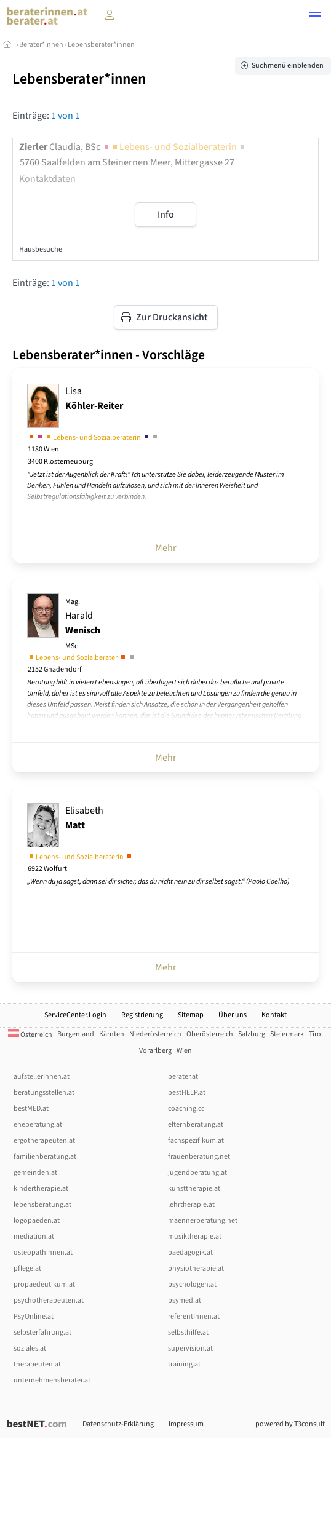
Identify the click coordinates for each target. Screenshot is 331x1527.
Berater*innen (41, 44)
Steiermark (287, 1034)
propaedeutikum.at (44, 1284)
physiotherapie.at (196, 1268)
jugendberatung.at (197, 1172)
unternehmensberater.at (52, 1380)
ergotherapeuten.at (44, 1140)
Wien (184, 1050)
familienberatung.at (45, 1156)
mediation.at (34, 1236)
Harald (82, 624)
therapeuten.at (37, 1364)
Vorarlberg (155, 1050)
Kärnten (111, 1034)
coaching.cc (186, 1108)
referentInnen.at (194, 1316)
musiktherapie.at (194, 1236)
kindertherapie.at (41, 1188)
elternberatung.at (195, 1124)
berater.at (183, 1076)
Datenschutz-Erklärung (118, 1424)
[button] (315, 16)
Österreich (30, 1034)
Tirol (316, 1034)
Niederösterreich (155, 1034)
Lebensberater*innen (101, 44)
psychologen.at (192, 1284)
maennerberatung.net (202, 1220)
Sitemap (191, 1015)
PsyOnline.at (34, 1316)
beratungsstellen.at (44, 1092)
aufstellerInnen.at (42, 1076)
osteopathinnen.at (43, 1252)
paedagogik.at (190, 1252)
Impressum (186, 1424)
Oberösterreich (209, 1034)
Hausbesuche (40, 249)
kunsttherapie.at (194, 1188)
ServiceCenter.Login (75, 1015)
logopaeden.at (37, 1220)
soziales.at (30, 1348)
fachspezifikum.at (196, 1140)
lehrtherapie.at (191, 1204)
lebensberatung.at (42, 1204)
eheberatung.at (38, 1124)
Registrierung (142, 1015)
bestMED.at (31, 1108)
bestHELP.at (186, 1092)
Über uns (232, 1015)
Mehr (166, 548)
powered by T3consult (290, 1424)
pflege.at (27, 1268)
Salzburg (251, 1034)
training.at (184, 1364)
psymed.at (184, 1300)
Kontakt (274, 1015)
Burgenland (75, 1034)
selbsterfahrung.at (42, 1332)
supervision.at (190, 1348)
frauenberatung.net (199, 1156)
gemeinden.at (35, 1172)
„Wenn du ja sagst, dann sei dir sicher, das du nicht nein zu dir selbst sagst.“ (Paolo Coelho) (158, 881)
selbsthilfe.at (188, 1332)
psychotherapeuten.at (49, 1300)
